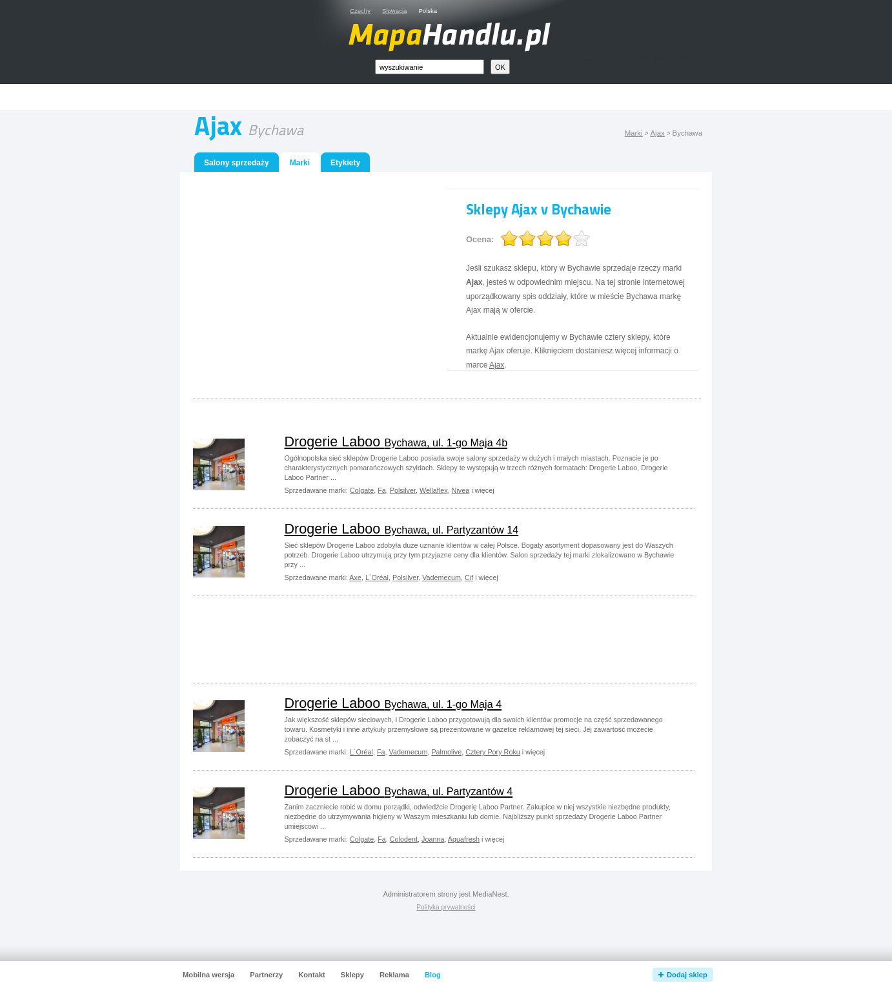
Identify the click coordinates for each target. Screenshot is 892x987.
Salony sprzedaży (236, 162)
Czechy (360, 10)
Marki (634, 133)
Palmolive (446, 752)
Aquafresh (464, 839)
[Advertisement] (461, 97)
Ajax (657, 133)
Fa (382, 490)
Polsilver (403, 490)
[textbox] (429, 66)
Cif (469, 577)
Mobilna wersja (208, 975)
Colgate (362, 490)
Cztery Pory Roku (492, 752)
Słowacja (394, 10)
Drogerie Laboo (396, 441)
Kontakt (311, 975)
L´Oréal (377, 577)
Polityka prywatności (445, 907)
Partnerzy (266, 975)
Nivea (461, 490)
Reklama (394, 975)
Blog (433, 975)
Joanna (432, 839)
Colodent (404, 839)
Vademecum (441, 577)
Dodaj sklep (687, 975)
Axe (355, 577)
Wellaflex (434, 490)
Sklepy (352, 975)
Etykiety (345, 162)
